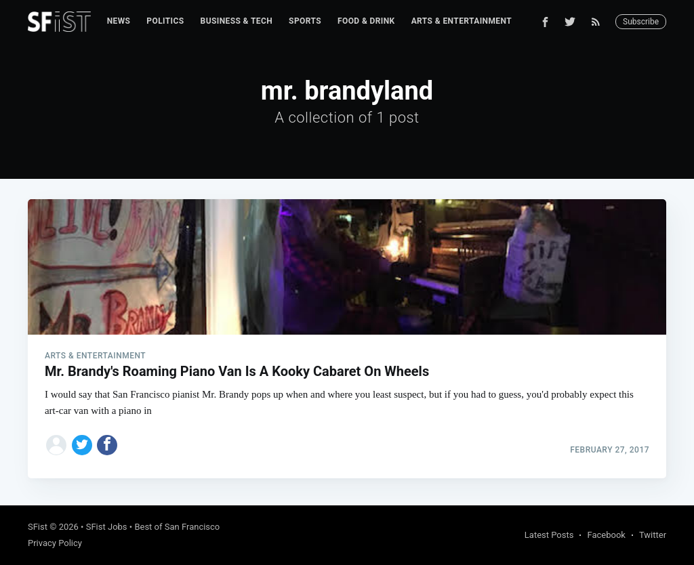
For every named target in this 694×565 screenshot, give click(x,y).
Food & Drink (366, 21)
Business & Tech (237, 21)
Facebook (606, 535)
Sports (305, 21)
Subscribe (641, 21)
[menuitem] (119, 21)
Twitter (652, 535)
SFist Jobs (106, 527)
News (119, 21)
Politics (165, 21)
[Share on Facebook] (107, 445)
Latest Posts (549, 535)
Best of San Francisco (177, 527)
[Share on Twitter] (82, 445)
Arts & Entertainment (461, 21)
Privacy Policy (55, 543)
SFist (37, 527)
